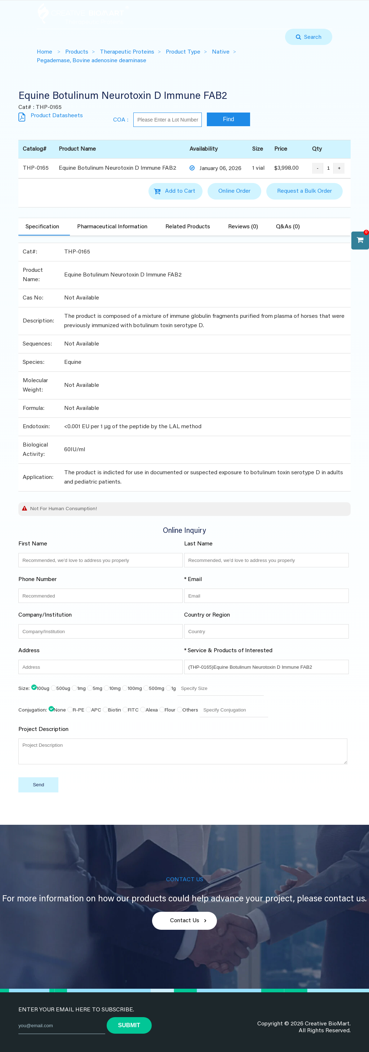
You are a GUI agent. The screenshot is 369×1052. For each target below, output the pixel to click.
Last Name (198, 544)
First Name (32, 544)
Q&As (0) (288, 227)
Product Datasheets (57, 116)
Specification (42, 227)
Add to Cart (180, 191)
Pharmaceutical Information (112, 227)
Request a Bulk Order (304, 191)
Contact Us (184, 921)
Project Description (43, 729)
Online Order (234, 191)
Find (228, 119)
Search (311, 37)
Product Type (183, 52)
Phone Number (37, 579)
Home (44, 52)
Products (76, 52)
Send (38, 784)
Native (221, 52)
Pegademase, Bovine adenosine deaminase (91, 61)
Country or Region (207, 615)
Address (29, 651)
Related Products (187, 227)
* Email (193, 579)
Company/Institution (45, 615)
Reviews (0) (243, 227)
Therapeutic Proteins (127, 52)
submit (129, 1025)
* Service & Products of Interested (228, 651)
